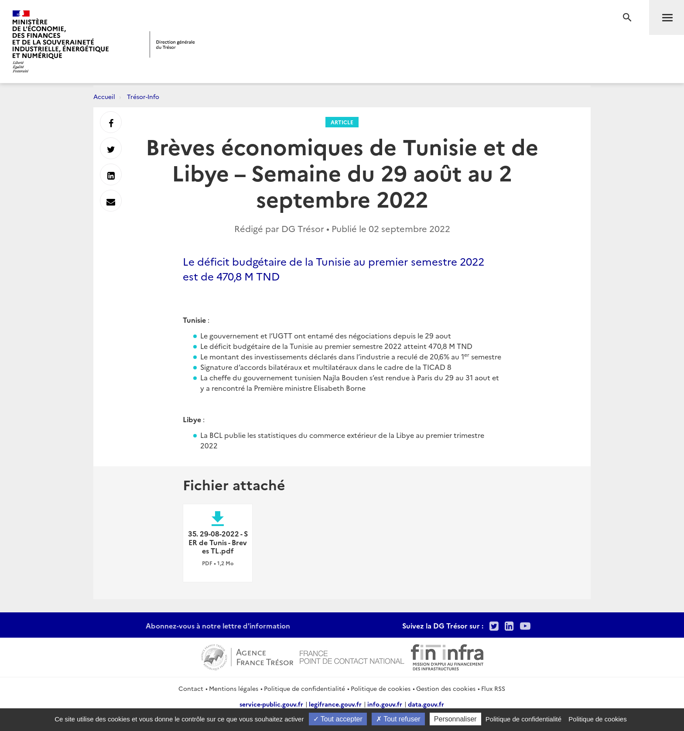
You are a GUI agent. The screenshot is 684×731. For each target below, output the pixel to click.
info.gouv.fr (384, 704)
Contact (190, 688)
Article (342, 122)
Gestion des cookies (445, 688)
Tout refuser (398, 719)
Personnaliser (455, 719)
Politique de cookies (380, 688)
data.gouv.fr (426, 704)
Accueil (104, 96)
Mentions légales (233, 688)
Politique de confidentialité (304, 688)
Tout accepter (338, 719)
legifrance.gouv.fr (335, 704)
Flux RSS (493, 688)
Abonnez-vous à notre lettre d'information (218, 625)
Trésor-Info (143, 96)
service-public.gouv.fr (271, 704)
